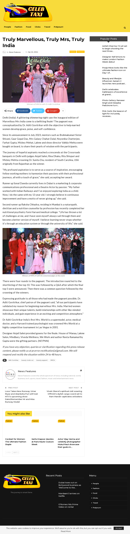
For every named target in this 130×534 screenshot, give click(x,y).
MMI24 (52, 360)
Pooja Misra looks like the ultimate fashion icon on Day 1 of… (114, 70)
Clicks (37, 27)
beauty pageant (42, 360)
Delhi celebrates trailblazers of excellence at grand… (114, 92)
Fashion (18, 27)
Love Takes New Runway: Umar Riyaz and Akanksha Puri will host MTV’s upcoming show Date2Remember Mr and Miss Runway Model (21, 396)
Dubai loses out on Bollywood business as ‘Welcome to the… (69, 485)
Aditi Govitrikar (13, 360)
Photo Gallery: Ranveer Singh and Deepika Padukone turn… (113, 103)
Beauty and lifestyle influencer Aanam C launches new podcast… (114, 81)
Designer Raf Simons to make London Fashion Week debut (113, 59)
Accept (119, 528)
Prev (8, 452)
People (7, 27)
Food (28, 27)
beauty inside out (27, 360)
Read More (66, 531)
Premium (80, 52)
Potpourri (58, 27)
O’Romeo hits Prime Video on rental (68, 505)
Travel (47, 27)
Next (15, 452)
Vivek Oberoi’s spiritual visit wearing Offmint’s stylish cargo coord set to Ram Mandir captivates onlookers (64, 394)
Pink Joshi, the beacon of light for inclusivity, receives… (114, 113)
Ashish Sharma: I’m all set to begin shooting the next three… (114, 48)
